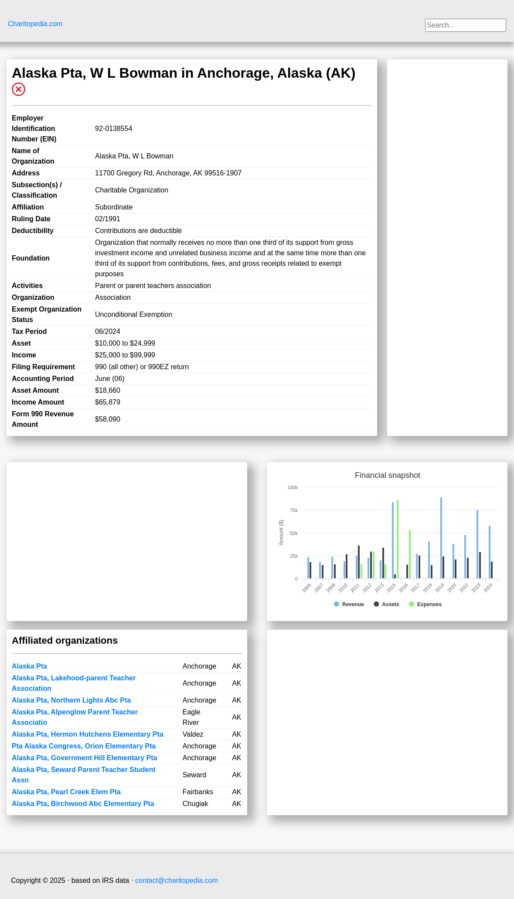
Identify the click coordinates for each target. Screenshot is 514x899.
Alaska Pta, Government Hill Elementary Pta (84, 758)
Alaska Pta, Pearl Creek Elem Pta (66, 792)
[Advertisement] (447, 195)
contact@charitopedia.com (176, 880)
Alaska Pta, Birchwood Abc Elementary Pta (83, 803)
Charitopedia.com (35, 23)
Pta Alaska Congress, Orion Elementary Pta (84, 746)
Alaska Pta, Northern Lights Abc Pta (71, 700)
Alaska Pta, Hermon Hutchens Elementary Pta (87, 734)
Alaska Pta (29, 666)
